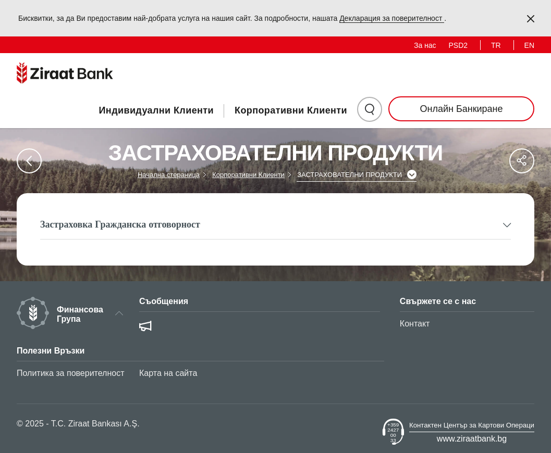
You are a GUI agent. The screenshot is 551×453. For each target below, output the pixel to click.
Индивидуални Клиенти (156, 110)
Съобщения (163, 301)
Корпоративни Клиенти (291, 110)
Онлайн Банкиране (461, 109)
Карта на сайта (168, 373)
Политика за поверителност (71, 373)
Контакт (415, 323)
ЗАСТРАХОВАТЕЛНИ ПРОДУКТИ (349, 175)
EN (529, 45)
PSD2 (458, 45)
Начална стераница (169, 175)
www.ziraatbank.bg (472, 438)
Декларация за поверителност (391, 18)
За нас (425, 45)
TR (496, 45)
